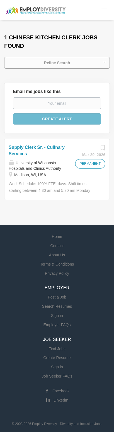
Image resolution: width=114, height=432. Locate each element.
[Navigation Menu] (104, 10)
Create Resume (57, 357)
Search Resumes (57, 306)
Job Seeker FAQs (57, 376)
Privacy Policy (57, 273)
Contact (57, 246)
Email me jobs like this (37, 91)
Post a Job (57, 297)
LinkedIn (61, 400)
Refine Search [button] (57, 63)
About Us (57, 255)
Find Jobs (57, 349)
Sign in (57, 315)
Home (57, 236)
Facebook (60, 391)
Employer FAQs (57, 325)
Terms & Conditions (57, 264)
